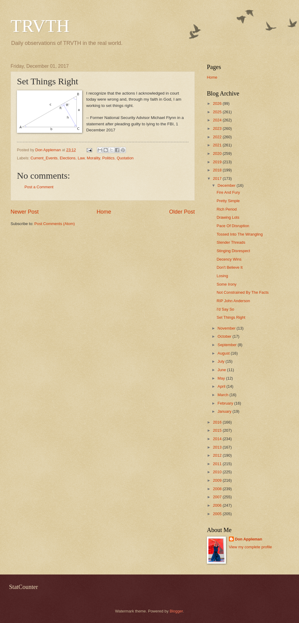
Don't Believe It (230, 267)
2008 (218, 489)
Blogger (176, 611)
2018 (218, 170)
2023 (218, 128)
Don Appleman (248, 539)
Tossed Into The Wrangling (240, 234)
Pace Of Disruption (233, 226)
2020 (218, 153)
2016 (218, 422)
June (222, 370)
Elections (68, 158)
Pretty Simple (228, 201)
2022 (218, 137)
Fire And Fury (228, 192)
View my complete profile (250, 547)
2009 (218, 480)
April (221, 386)
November (226, 328)
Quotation (125, 158)
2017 (218, 178)
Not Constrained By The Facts (242, 292)
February (225, 403)
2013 (218, 447)
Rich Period (227, 209)
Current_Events (44, 158)
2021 (218, 145)
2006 (218, 505)
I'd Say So (225, 309)
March (223, 395)
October (224, 336)
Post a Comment (38, 187)
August (224, 353)
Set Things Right (231, 317)
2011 (218, 464)
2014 (218, 439)
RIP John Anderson (233, 301)
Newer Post (25, 212)
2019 (218, 162)
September (227, 345)
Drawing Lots (228, 217)
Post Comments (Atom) (54, 223)
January (224, 411)
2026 (218, 103)
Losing (222, 276)
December (226, 185)
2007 (218, 497)
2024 (218, 120)
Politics (108, 158)
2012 (218, 455)
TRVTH (40, 26)
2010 (218, 472)
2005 (218, 514)
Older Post (182, 212)
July (221, 361)
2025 (218, 112)
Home (104, 212)
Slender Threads (231, 242)
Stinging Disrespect (233, 251)
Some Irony (226, 284)
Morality (93, 158)
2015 (218, 430)
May (221, 378)
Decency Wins (229, 259)
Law (81, 158)
